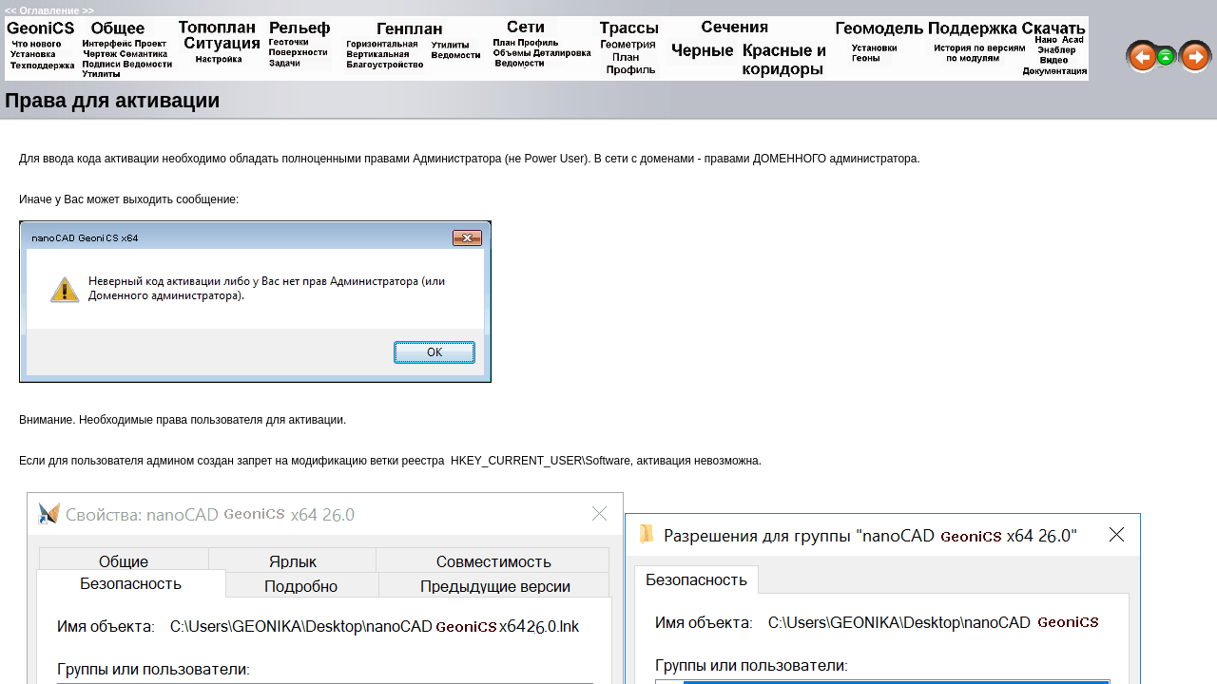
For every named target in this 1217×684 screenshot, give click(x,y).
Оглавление (49, 10)
